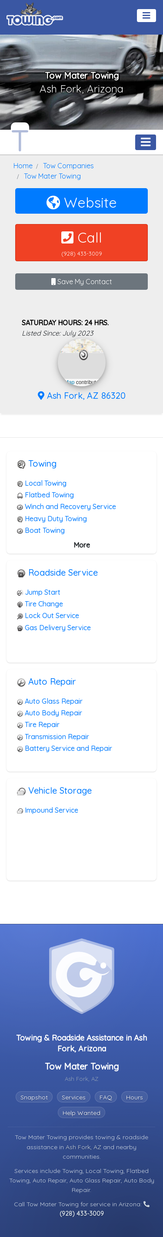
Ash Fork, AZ (84, 1147)
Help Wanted (81, 1113)
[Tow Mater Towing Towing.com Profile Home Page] (20, 138)
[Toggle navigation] (146, 15)
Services (74, 1097)
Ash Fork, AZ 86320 (82, 395)
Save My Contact (81, 281)
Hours (134, 1097)
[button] (83, 355)
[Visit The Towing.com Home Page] (35, 13)
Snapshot (34, 1097)
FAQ (106, 1097)
